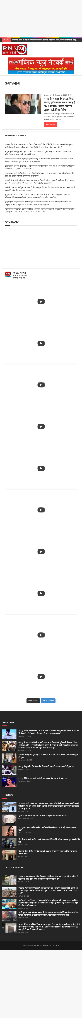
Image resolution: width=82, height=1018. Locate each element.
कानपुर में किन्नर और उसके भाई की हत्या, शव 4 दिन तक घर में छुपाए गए (42, 778)
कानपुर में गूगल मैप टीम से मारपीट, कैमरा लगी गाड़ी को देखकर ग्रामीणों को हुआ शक (46, 766)
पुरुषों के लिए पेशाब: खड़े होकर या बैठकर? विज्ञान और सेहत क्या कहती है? (43, 816)
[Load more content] (33, 700)
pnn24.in (48, 95)
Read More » (50, 124)
